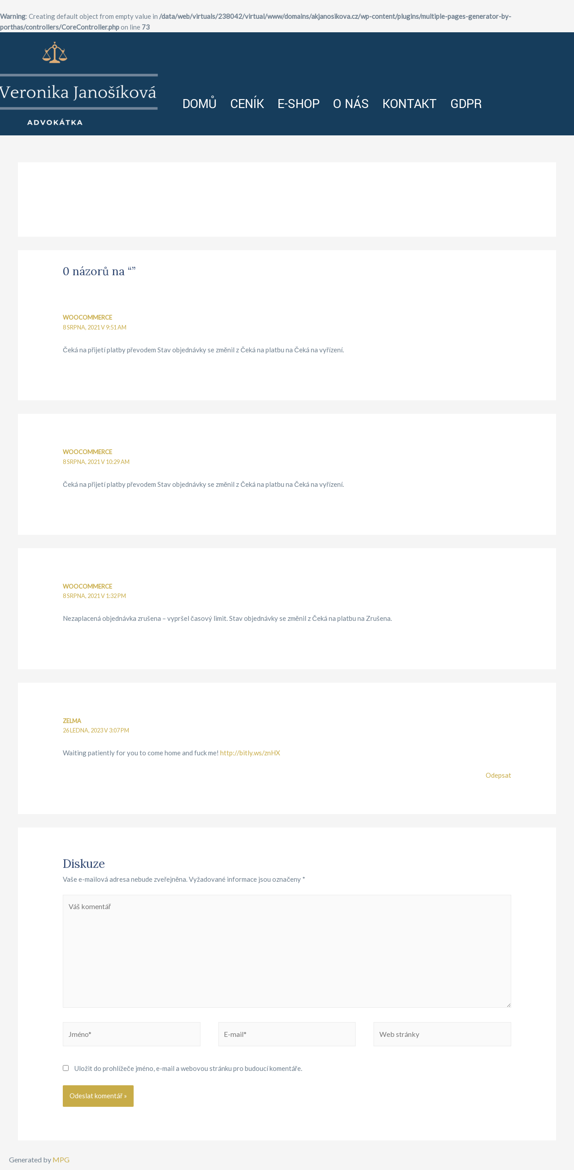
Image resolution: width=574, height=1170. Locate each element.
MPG (61, 1159)
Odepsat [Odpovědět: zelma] (498, 775)
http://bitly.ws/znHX (250, 753)
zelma (72, 720)
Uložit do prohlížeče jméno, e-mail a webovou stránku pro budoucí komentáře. (188, 1071)
